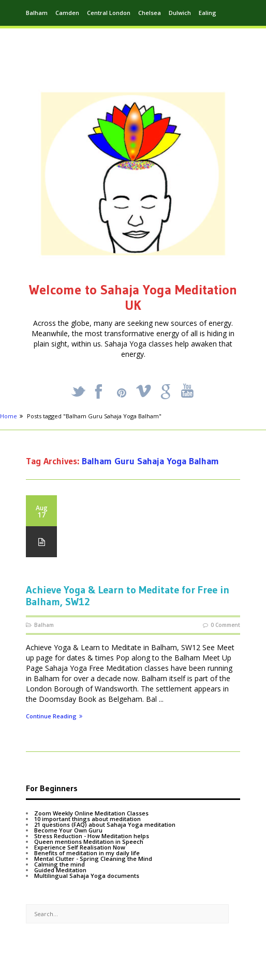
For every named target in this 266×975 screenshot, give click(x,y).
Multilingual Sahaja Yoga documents (86, 875)
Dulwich (180, 13)
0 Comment (225, 624)
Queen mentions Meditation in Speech (88, 841)
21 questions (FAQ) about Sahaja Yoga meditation (104, 824)
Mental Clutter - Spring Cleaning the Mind (93, 858)
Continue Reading (54, 716)
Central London (108, 13)
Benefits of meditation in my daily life (87, 853)
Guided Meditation (60, 870)
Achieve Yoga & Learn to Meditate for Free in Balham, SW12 (127, 596)
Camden (67, 13)
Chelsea (149, 13)
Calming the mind (59, 864)
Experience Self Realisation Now (79, 847)
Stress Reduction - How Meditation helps (91, 836)
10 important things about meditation (87, 819)
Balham (37, 13)
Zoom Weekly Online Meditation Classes (91, 813)
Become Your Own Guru (68, 830)
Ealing (207, 13)
